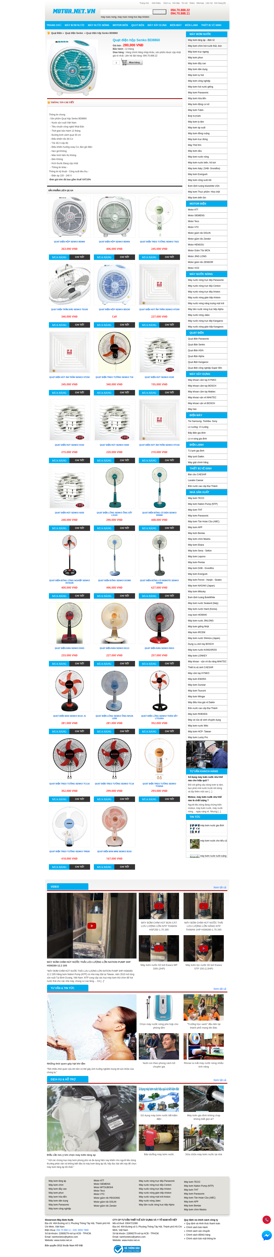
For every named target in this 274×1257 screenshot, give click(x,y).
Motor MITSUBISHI (103, 1187)
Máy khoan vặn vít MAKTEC (202, 397)
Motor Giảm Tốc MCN (199, 250)
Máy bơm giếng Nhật (198, 626)
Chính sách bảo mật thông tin (201, 1238)
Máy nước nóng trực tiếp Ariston (204, 291)
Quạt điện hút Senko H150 (69, 445)
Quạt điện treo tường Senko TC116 (69, 784)
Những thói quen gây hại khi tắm (66, 1063)
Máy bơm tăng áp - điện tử (201, 40)
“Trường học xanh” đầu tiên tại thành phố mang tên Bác (203, 1026)
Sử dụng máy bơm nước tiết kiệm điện (159, 1117)
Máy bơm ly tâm (196, 121)
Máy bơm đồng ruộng (198, 133)
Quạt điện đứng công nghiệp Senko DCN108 (69, 581)
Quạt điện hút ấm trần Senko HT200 (159, 309)
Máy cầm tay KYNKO (198, 673)
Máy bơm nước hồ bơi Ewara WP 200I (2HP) (158, 967)
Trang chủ (144, 3)
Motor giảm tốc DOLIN (199, 233)
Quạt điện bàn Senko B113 (114, 648)
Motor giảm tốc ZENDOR (200, 262)
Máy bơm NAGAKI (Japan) (201, 585)
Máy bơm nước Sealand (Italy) (203, 603)
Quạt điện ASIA (196, 350)
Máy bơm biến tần (197, 197)
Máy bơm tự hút (196, 75)
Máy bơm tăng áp (57, 1181)
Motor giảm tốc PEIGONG (107, 1198)
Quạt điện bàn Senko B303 (69, 648)
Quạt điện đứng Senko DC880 (114, 580)
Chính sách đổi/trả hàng (198, 1234)
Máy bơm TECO (196, 498)
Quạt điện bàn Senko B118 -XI (69, 716)
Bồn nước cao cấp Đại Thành (203, 486)
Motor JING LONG (197, 256)
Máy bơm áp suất (197, 127)
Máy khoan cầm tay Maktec (202, 391)
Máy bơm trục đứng (198, 139)
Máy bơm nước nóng (198, 156)
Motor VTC (193, 227)
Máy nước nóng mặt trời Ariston (155, 1196)
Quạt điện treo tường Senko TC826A (159, 785)
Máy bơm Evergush (198, 174)
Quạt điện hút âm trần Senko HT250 (69, 377)
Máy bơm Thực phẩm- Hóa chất (204, 191)
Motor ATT (193, 209)
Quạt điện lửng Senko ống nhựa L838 (114, 717)
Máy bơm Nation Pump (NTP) (203, 504)
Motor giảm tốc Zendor (199, 239)
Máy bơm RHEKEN (197, 714)
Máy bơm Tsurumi (197, 690)
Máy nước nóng (98, 25)
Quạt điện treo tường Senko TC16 (114, 784)
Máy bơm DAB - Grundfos (201, 568)
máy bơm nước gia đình (212, 825)
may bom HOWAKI (197, 615)
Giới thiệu (156, 3)
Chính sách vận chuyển (198, 1231)
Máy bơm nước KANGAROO (202, 650)
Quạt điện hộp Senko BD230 (114, 309)
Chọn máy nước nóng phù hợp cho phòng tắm (159, 1026)
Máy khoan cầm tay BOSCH (202, 385)
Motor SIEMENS (196, 215)
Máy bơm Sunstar (197, 685)
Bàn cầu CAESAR (197, 474)
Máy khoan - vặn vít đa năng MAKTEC (207, 661)
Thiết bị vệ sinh (211, 25)
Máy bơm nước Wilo (198, 725)
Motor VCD (193, 268)
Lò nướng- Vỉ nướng (198, 427)
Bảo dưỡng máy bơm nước (159, 1154)
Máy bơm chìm (56, 1185)
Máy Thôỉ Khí (194, 145)
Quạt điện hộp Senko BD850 (114, 242)
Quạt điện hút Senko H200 (114, 445)
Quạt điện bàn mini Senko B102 (114, 851)
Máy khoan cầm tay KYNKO (202, 380)
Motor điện (120, 25)
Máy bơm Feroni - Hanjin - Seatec (205, 580)
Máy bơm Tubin (195, 110)
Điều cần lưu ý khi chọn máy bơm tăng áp (71, 1154)
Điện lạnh (191, 25)
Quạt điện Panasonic (198, 338)
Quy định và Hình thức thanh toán (203, 1223)
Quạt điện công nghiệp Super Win (205, 368)
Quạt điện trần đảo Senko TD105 (69, 309)
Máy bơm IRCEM (196, 632)
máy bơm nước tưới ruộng (213, 856)
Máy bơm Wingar (196, 696)
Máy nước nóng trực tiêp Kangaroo (205, 321)
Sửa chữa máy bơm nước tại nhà (203, 1154)
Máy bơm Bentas (196, 533)
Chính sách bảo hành (197, 1227)
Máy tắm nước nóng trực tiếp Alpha (205, 309)
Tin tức (184, 3)
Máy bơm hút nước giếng (200, 86)
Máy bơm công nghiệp (199, 81)
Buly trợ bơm (194, 116)
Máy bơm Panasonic (198, 92)
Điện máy (176, 25)
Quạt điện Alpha (196, 356)
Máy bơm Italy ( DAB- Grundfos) (204, 168)
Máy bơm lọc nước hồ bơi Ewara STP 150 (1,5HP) (204, 967)
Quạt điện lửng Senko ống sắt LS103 (114, 514)
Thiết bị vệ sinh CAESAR (200, 667)
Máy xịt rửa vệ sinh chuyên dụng (204, 720)
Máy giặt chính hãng (198, 462)
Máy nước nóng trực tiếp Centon (204, 286)
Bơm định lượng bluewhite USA (204, 186)
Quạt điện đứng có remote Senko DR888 (159, 581)
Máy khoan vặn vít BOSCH (201, 403)
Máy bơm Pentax (196, 562)
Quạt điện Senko (74, 33)
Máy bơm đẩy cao (197, 63)
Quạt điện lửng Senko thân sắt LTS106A (159, 717)
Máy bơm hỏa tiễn (197, 98)
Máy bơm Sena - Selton (200, 550)
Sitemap (200, 3)
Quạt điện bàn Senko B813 (159, 648)
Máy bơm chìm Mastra (199, 539)
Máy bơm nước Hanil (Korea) (202, 609)
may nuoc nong (108, 17)
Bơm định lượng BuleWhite (201, 597)
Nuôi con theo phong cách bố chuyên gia (159, 1065)
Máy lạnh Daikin (196, 456)
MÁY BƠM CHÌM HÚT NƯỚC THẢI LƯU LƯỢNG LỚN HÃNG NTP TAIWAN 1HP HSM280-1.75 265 (203, 926)
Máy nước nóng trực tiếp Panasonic (206, 280)
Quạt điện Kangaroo (198, 362)
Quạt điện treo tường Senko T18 (114, 377)
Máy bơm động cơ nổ (198, 104)
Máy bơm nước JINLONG (201, 620)
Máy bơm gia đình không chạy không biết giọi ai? (203, 1117)
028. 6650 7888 (80, 1230)
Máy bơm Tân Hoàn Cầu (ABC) (203, 521)
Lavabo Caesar (195, 480)
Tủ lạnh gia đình (196, 450)
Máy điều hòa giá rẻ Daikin (201, 702)
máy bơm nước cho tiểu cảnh (215, 840)
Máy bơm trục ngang (198, 51)
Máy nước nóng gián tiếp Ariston (204, 297)
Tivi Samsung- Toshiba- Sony (202, 421)
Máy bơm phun (195, 57)
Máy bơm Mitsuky (197, 591)
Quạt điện (137, 25)
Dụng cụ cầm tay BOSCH (201, 644)
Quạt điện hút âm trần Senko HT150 (159, 445)
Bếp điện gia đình (197, 433)
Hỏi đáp (176, 3)
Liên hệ (209, 3)
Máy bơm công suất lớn (200, 180)
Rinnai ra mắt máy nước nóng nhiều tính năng (203, 1065)
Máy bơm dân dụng (197, 69)
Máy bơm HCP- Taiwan (199, 731)
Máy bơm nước (75, 25)
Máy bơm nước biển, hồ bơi (202, 162)
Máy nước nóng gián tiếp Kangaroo (205, 326)
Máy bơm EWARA (197, 679)
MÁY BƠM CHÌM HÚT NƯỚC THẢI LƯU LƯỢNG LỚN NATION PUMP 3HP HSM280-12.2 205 (89, 964)
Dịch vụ (167, 3)
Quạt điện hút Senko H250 (69, 513)
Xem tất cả (219, 887)
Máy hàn (192, 409)
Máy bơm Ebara (196, 545)
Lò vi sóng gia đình (197, 438)
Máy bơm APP (195, 527)
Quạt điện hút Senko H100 (159, 377)
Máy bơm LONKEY (197, 655)
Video (192, 3)
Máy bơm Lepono (197, 556)
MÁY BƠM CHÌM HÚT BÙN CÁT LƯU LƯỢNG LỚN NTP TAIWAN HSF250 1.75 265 (159, 926)
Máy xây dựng (157, 25)
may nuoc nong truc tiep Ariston (133, 17)
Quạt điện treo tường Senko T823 (159, 242)
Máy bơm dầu (195, 151)
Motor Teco (193, 221)
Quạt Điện (56, 33)
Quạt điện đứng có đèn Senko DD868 (159, 514)
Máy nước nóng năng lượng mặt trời (206, 303)
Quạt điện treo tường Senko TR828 (69, 851)
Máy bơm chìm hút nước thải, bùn (205, 46)
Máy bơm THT (195, 510)
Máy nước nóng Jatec (199, 315)
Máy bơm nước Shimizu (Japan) (204, 638)
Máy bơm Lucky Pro (198, 737)
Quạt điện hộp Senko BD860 (69, 242)
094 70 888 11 (63, 1230)
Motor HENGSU (196, 244)
